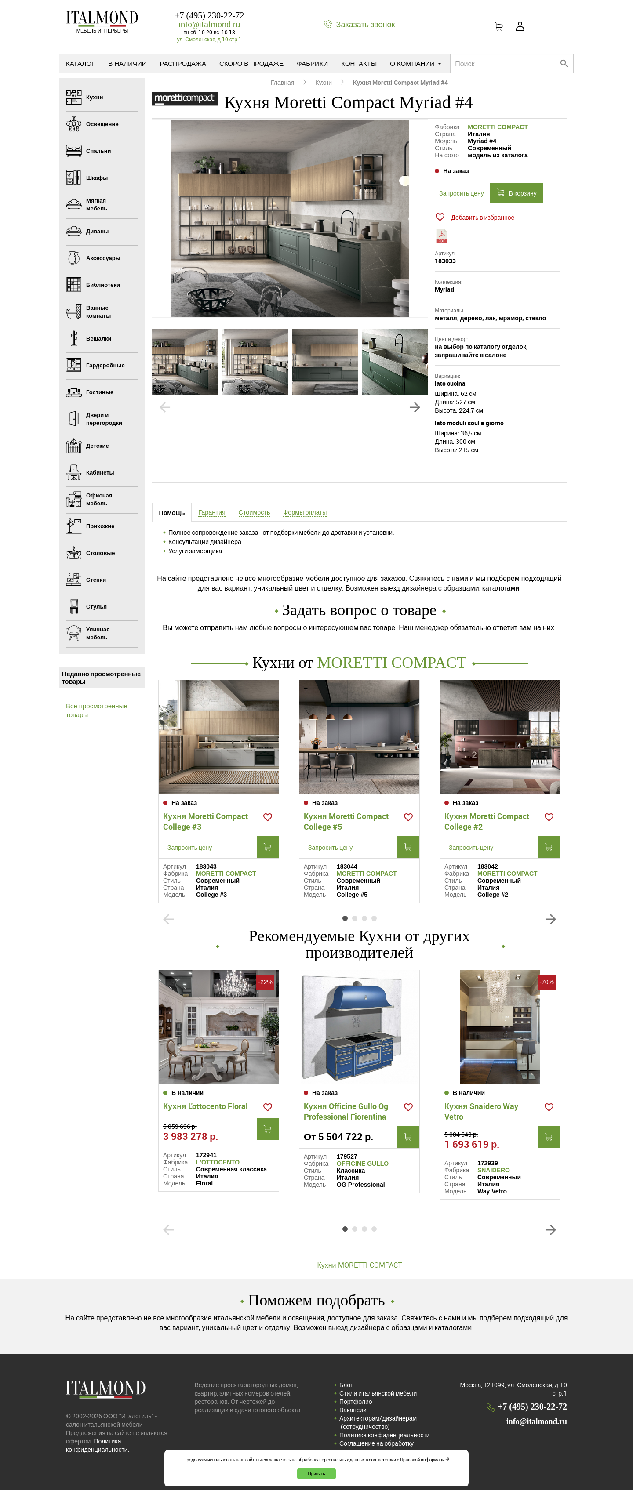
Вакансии (353, 1410)
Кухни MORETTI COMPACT (359, 1265)
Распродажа (183, 63)
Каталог (80, 63)
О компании (415, 63)
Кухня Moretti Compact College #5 (346, 821)
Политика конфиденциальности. (98, 1445)
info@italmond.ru (209, 24)
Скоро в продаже (251, 63)
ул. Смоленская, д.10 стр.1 (209, 39)
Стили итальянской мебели (378, 1393)
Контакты (359, 63)
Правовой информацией (425, 1460)
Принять (316, 1474)
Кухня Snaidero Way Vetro (481, 1111)
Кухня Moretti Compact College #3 (205, 821)
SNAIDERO (493, 1170)
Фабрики (312, 63)
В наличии (127, 63)
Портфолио (355, 1401)
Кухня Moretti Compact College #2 (486, 821)
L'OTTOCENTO (218, 1162)
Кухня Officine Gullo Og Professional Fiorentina (346, 1111)
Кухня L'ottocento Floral (205, 1106)
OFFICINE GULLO (363, 1163)
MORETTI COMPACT (498, 127)
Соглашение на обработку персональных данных (376, 1447)
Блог (346, 1385)
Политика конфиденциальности (384, 1435)
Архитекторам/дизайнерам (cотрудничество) (378, 1422)
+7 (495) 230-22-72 (209, 15)
